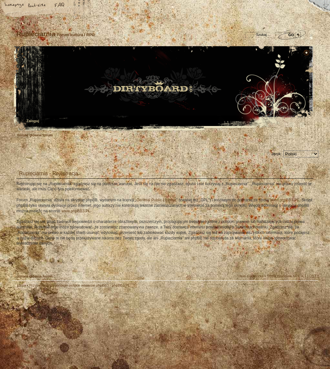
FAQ (59, 5)
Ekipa (21, 285)
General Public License (156, 200)
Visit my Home (299, 347)
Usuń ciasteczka (250, 276)
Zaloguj (32, 121)
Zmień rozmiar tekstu (37, 5)
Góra (310, 290)
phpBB (84, 328)
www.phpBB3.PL (284, 200)
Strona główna (14, 5)
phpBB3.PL (121, 285)
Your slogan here (113, 329)
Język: (277, 154)
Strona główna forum (164, 89)
